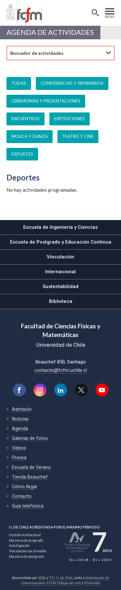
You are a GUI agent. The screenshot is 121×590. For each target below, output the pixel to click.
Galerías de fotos (30, 438)
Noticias (20, 418)
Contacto (22, 496)
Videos (19, 447)
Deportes (22, 154)
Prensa (19, 457)
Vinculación (60, 257)
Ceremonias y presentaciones (45, 100)
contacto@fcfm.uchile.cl (61, 370)
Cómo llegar (24, 486)
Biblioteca (60, 301)
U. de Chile (64, 578)
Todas (18, 83)
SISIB (41, 578)
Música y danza (29, 136)
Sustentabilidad (60, 286)
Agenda (20, 428)
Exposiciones (69, 118)
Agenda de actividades (50, 32)
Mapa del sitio (70, 583)
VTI (52, 578)
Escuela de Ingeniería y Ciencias (60, 227)
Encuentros (25, 118)
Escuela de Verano (31, 467)
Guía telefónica (28, 505)
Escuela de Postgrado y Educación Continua (60, 242)
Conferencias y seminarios (72, 83)
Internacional (60, 272)
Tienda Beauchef (30, 476)
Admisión (22, 409)
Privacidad (92, 583)
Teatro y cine (78, 136)
